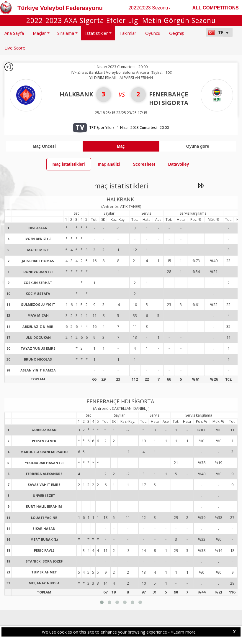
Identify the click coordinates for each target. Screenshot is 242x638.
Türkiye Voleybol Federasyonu (60, 8)
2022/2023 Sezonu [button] (149, 7)
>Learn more (183, 632)
